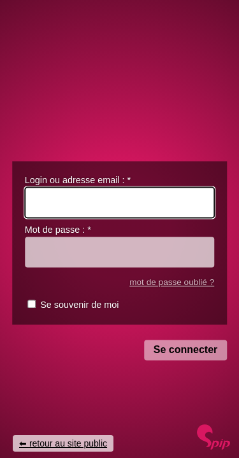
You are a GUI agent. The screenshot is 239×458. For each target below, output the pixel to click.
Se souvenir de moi (79, 305)
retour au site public (68, 443)
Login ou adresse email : (78, 180)
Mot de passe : (58, 230)
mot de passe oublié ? (171, 282)
